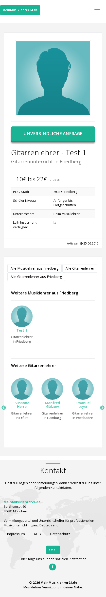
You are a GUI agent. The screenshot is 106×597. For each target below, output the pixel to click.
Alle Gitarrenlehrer (80, 268)
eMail (53, 550)
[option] (20, 326)
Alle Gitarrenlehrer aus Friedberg (36, 276)
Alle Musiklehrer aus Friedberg (34, 268)
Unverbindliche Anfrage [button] (53, 133)
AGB (37, 534)
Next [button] (102, 407)
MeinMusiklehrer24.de (20, 10)
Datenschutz (60, 534)
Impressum (16, 534)
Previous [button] (3, 407)
